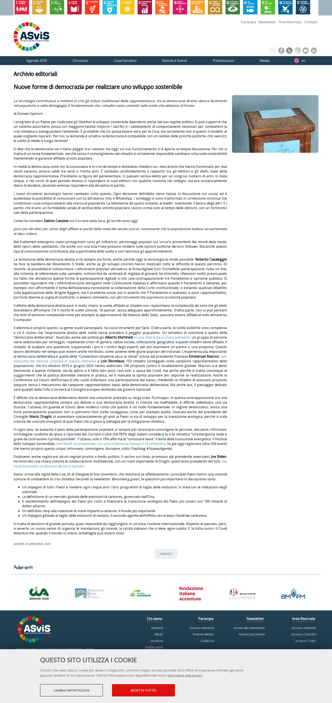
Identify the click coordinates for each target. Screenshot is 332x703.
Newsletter (267, 22)
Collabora (207, 641)
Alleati (159, 634)
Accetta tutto (150, 690)
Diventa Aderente (202, 628)
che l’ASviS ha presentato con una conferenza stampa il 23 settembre (111, 444)
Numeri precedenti (252, 634)
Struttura (156, 641)
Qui (42, 675)
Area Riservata (290, 22)
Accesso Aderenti (304, 628)
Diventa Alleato (203, 634)
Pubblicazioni (154, 647)
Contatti (310, 22)
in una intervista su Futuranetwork (162, 337)
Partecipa (248, 22)
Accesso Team (305, 641)
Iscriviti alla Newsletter (249, 628)
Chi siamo (154, 618)
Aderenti (157, 628)
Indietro (166, 554)
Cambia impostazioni (73, 690)
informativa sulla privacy (185, 675)
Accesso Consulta (303, 634)
